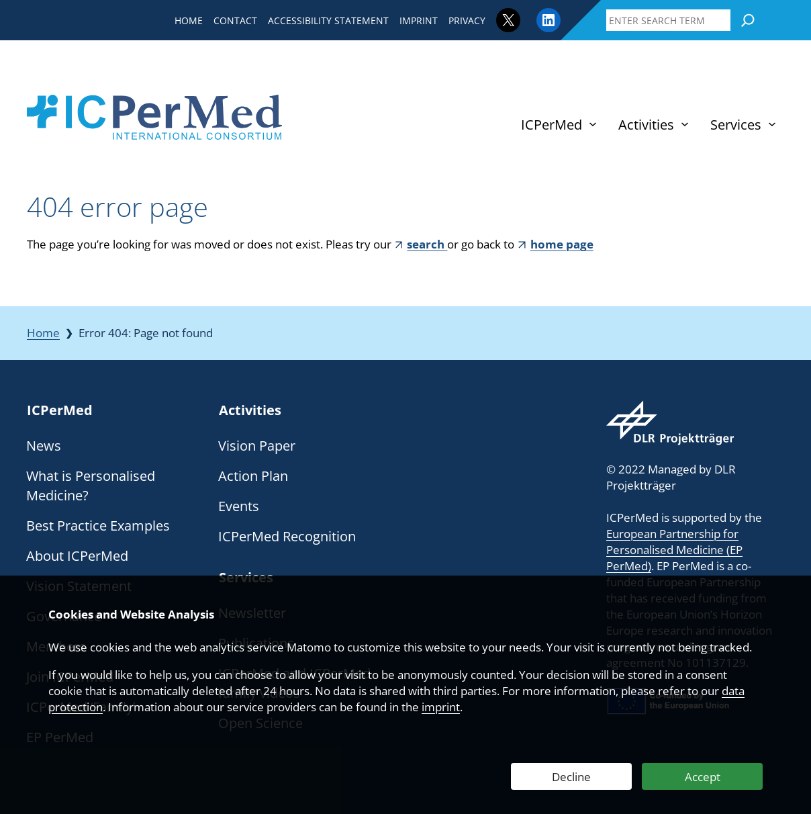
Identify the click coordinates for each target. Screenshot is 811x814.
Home (43, 333)
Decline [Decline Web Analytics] (571, 776)
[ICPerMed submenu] (593, 124)
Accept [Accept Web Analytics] (702, 776)
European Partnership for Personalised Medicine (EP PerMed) (674, 550)
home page (561, 244)
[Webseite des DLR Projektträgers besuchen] (670, 422)
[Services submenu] (772, 124)
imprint (441, 707)
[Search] (747, 20)
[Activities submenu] (685, 124)
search (427, 244)
